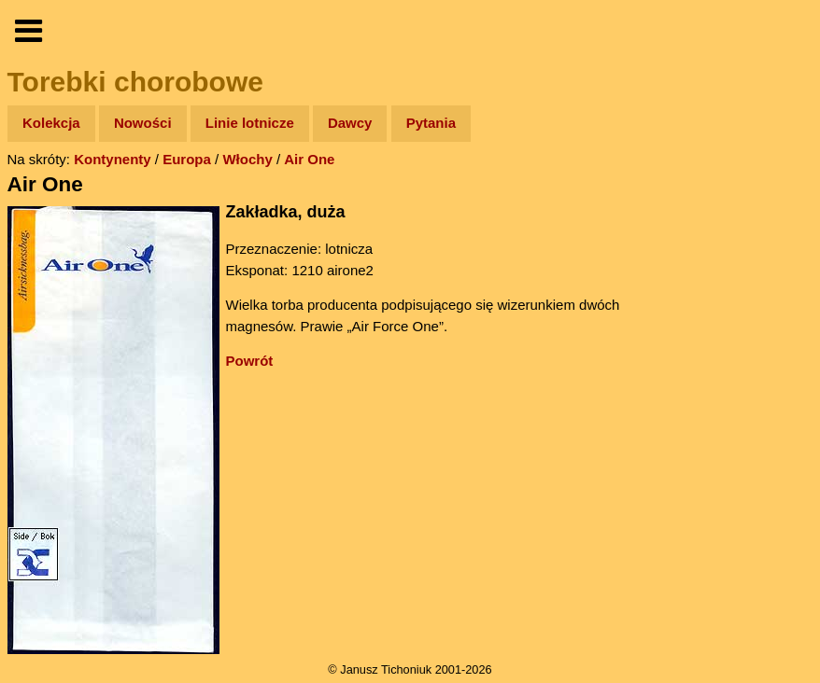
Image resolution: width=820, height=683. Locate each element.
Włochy (247, 159)
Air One (309, 159)
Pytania (431, 123)
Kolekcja (51, 123)
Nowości (143, 123)
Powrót (250, 361)
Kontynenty (112, 159)
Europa (187, 159)
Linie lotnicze (249, 123)
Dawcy (350, 123)
